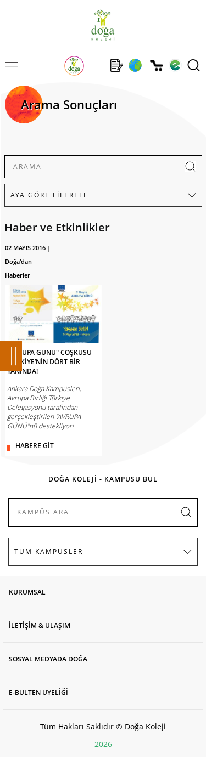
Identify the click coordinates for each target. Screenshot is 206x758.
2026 (103, 744)
